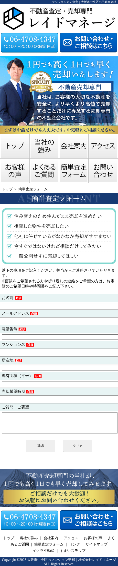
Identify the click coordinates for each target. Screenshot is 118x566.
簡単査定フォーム (33, 189)
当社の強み (29, 538)
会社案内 (50, 538)
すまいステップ (73, 551)
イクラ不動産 (43, 551)
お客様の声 (93, 538)
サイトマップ (96, 544)
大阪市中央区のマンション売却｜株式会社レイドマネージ (71, 560)
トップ (7, 189)
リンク (74, 544)
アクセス (71, 538)
